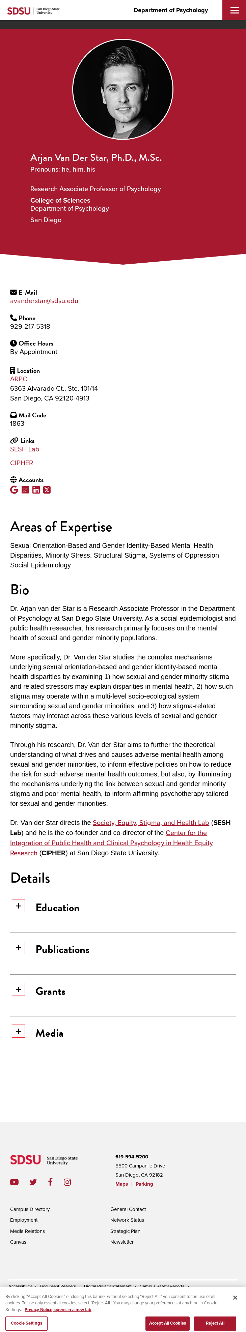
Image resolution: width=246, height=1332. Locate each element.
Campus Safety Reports (162, 1286)
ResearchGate (27, 489)
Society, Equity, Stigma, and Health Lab (151, 823)
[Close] (235, 1303)
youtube (14, 1182)
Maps (121, 1184)
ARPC (18, 379)
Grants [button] (38, 991)
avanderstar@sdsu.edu (44, 301)
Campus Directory (30, 1209)
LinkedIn (37, 489)
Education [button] (46, 907)
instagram (73, 1182)
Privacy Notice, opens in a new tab (58, 1316)
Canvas (18, 1242)
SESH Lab (24, 449)
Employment (23, 1220)
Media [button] (37, 1033)
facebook (56, 1182)
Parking (144, 1184)
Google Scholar (16, 489)
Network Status (127, 1220)
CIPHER (21, 463)
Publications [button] (50, 949)
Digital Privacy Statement (108, 1286)
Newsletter (122, 1242)
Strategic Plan (125, 1231)
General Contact (128, 1209)
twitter (38, 1182)
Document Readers (58, 1286)
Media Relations (27, 1231)
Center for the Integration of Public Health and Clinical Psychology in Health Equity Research (111, 843)
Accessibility (20, 1286)
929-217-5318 (30, 327)
